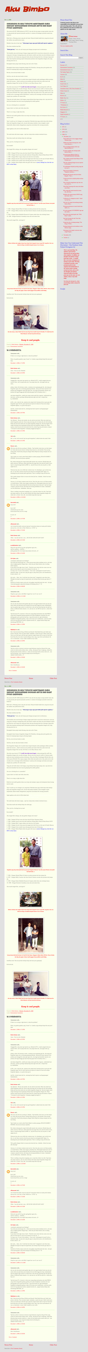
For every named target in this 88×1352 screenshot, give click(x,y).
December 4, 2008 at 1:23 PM (18, 624)
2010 (63, 129)
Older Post (53, 678)
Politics (62, 81)
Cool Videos (63, 86)
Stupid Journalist (64, 114)
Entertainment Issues (65, 69)
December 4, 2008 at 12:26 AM (18, 497)
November (66, 235)
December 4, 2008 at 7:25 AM (18, 530)
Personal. (62, 65)
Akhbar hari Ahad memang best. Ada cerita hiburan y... (72, 143)
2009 (63, 132)
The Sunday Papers (65, 72)
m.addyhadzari (14, 545)
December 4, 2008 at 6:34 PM (18, 640)
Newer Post (8, 678)
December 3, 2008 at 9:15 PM (18, 430)
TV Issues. (62, 116)
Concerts (62, 74)
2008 (63, 134)
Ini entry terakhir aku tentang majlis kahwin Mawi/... (71, 151)
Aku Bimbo (26, 9)
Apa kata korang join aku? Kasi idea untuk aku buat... (72, 219)
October (66, 237)
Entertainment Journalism (16, 346)
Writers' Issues (63, 91)
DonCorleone (14, 368)
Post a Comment (13, 670)
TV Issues (62, 102)
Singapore (62, 112)
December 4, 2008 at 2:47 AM (18, 518)
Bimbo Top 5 (63, 98)
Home (31, 678)
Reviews (62, 95)
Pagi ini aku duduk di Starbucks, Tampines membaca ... (71, 171)
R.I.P (61, 77)
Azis (12, 436)
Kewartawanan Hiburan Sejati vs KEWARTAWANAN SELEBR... (71, 155)
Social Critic (63, 84)
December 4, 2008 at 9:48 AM (18, 586)
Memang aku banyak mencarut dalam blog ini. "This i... (72, 175)
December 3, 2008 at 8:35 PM (18, 373)
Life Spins (13, 558)
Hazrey (12, 446)
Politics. (62, 100)
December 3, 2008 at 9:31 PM (18, 440)
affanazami (13, 524)
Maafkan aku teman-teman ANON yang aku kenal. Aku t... (72, 195)
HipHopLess (14, 629)
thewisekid (13, 502)
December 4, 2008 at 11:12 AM (18, 596)
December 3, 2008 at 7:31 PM (18, 363)
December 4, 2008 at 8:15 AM (18, 540)
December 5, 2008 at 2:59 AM (18, 657)
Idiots (61, 79)
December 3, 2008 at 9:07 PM (18, 412)
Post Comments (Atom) (16, 682)
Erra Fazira (63, 107)
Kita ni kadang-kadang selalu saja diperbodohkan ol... (71, 147)
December (66, 136)
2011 (63, 126)
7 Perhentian (63, 105)
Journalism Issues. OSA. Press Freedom (69, 88)
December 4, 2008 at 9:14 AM (18, 553)
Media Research (64, 109)
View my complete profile (66, 46)
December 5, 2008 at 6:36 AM (18, 667)
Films (61, 93)
